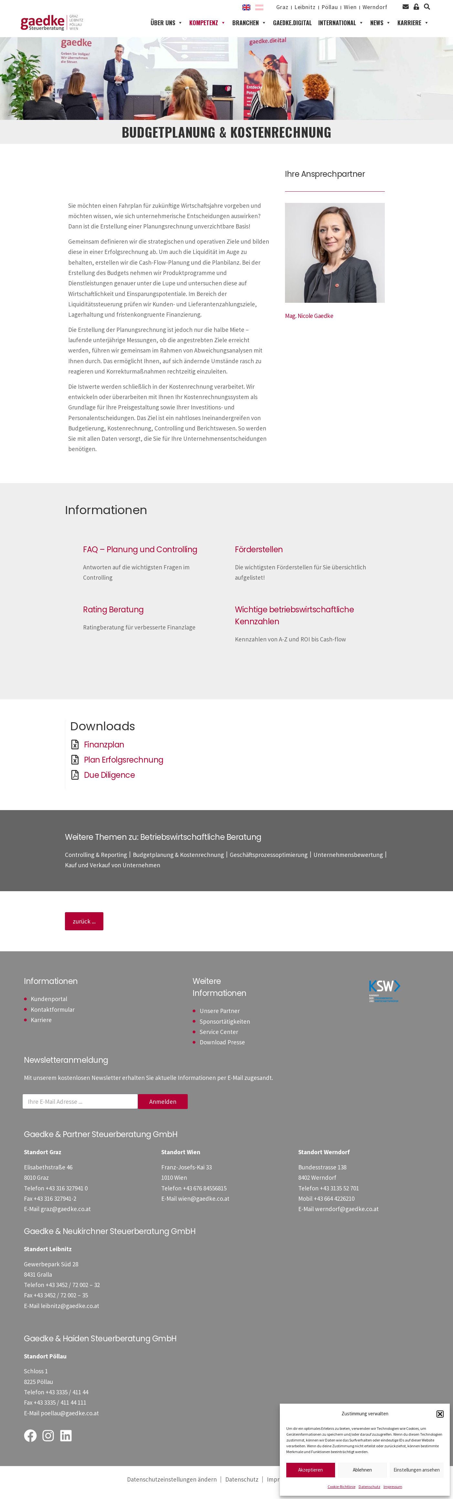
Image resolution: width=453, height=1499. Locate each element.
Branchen (249, 29)
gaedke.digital (292, 29)
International (341, 29)
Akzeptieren (310, 1470)
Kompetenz (207, 29)
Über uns (167, 29)
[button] (440, 1414)
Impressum (393, 1486)
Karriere (413, 29)
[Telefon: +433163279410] (67, 1201)
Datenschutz (369, 1486)
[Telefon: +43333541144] (67, 1405)
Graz (268, 7)
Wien (345, 7)
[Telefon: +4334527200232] (73, 1298)
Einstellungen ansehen (417, 1470)
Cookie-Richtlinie (341, 1486)
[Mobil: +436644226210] (334, 1211)
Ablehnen (362, 1470)
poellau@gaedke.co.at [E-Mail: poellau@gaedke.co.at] (70, 1426)
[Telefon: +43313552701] (339, 1201)
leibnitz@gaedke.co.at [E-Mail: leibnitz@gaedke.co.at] (70, 1318)
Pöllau (322, 7)
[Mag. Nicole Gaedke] (309, 328)
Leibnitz (294, 7)
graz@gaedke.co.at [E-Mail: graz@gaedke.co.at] (66, 1222)
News (380, 29)
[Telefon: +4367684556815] (204, 1201)
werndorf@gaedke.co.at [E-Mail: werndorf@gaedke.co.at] (347, 1222)
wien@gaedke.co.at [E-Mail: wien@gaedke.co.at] (203, 1211)
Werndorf (373, 7)
